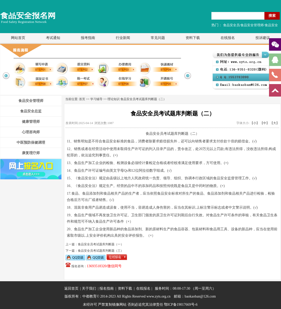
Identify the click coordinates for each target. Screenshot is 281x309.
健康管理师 (31, 122)
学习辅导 (96, 99)
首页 (82, 99)
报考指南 (88, 38)
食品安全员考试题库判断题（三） (101, 250)
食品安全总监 (31, 111)
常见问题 (158, 38)
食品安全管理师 (30, 101)
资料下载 (193, 38)
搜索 (272, 16)
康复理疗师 (31, 153)
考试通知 (53, 38)
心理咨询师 (31, 132)
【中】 (264, 123)
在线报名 (228, 38)
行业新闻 (123, 38)
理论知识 (113, 99)
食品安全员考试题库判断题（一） (101, 244)
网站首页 (18, 38)
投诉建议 (263, 38)
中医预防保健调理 (31, 142)
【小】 (254, 123)
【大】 (274, 123)
